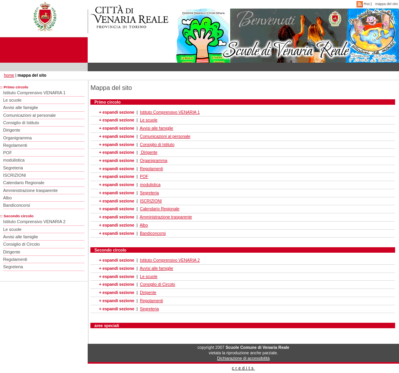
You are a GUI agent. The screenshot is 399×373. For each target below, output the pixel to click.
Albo (7, 197)
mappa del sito (386, 4)
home (9, 75)
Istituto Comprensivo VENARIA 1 (34, 92)
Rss (364, 4)
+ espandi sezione (116, 112)
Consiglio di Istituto (21, 122)
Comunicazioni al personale (29, 115)
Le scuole (12, 100)
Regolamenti (15, 145)
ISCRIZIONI (14, 175)
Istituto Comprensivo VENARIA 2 (34, 221)
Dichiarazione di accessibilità (243, 358)
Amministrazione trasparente (30, 190)
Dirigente (11, 130)
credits (243, 368)
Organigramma (17, 137)
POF (7, 152)
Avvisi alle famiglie (20, 107)
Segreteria (13, 167)
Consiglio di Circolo (21, 244)
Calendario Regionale (23, 182)
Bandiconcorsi (16, 205)
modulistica (14, 160)
